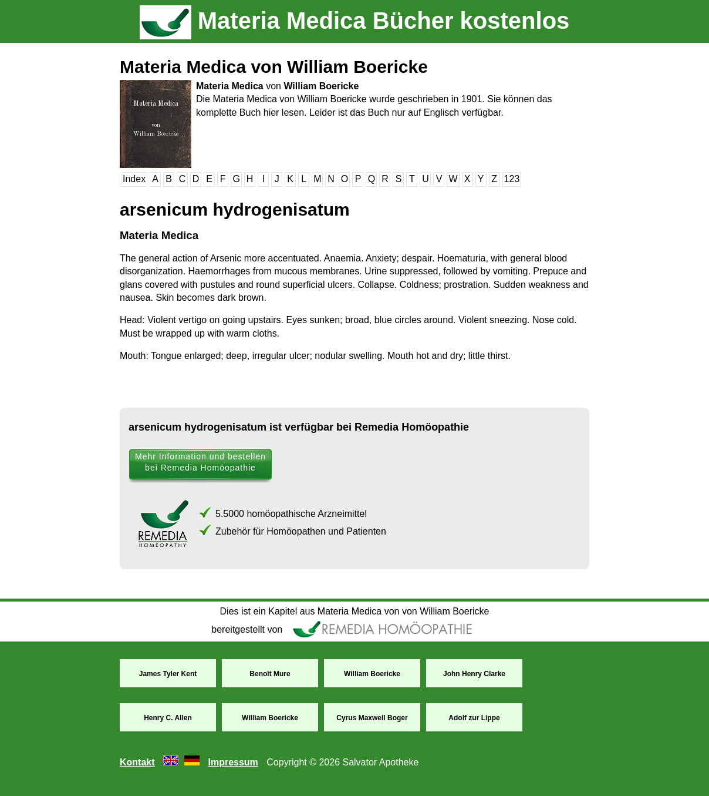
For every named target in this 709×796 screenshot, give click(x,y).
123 (512, 179)
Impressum (233, 762)
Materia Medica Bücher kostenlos (355, 20)
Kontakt (137, 762)
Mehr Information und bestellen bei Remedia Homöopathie (200, 462)
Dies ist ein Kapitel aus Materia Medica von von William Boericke (354, 611)
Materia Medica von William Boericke (274, 66)
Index (134, 179)
